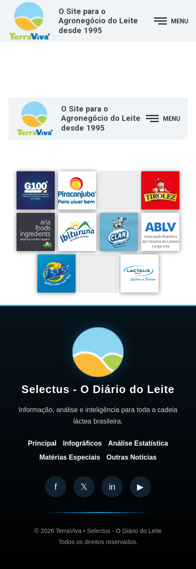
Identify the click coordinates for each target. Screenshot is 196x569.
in (112, 486)
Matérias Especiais (69, 457)
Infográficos (82, 443)
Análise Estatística (138, 443)
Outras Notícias (131, 457)
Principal (42, 443)
